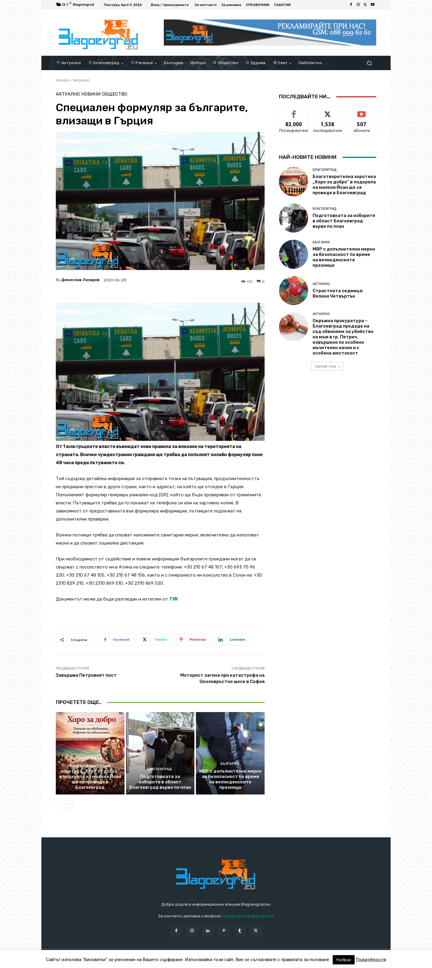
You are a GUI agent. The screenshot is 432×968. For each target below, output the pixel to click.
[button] (369, 63)
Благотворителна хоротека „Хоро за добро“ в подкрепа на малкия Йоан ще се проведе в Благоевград (90, 776)
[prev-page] (59, 804)
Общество (114, 94)
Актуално (81, 80)
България (229, 763)
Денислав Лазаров (80, 280)
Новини (90, 94)
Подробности (371, 959)
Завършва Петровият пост (86, 675)
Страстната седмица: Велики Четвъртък (338, 293)
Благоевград (89, 758)
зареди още (327, 366)
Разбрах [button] (343, 960)
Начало (62, 80)
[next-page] (69, 804)
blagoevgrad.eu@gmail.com (248, 916)
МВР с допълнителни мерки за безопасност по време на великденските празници (230, 779)
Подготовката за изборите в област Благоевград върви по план (160, 782)
